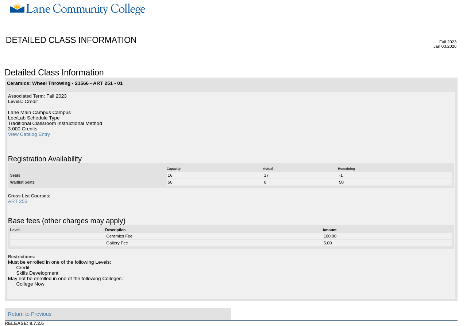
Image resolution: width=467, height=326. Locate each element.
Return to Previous (29, 314)
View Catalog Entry (29, 134)
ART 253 (17, 201)
